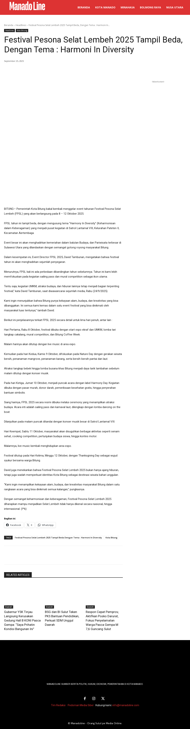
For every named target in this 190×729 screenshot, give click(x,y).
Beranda (8, 25)
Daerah (8, 607)
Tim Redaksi (58, 698)
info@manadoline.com (125, 698)
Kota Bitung (22, 30)
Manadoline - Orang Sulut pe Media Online (96, 716)
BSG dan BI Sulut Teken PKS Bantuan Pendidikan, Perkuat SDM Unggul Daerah (63, 615)
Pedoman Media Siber (81, 698)
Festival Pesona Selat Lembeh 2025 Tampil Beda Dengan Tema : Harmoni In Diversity (58, 537)
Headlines (21, 25)
